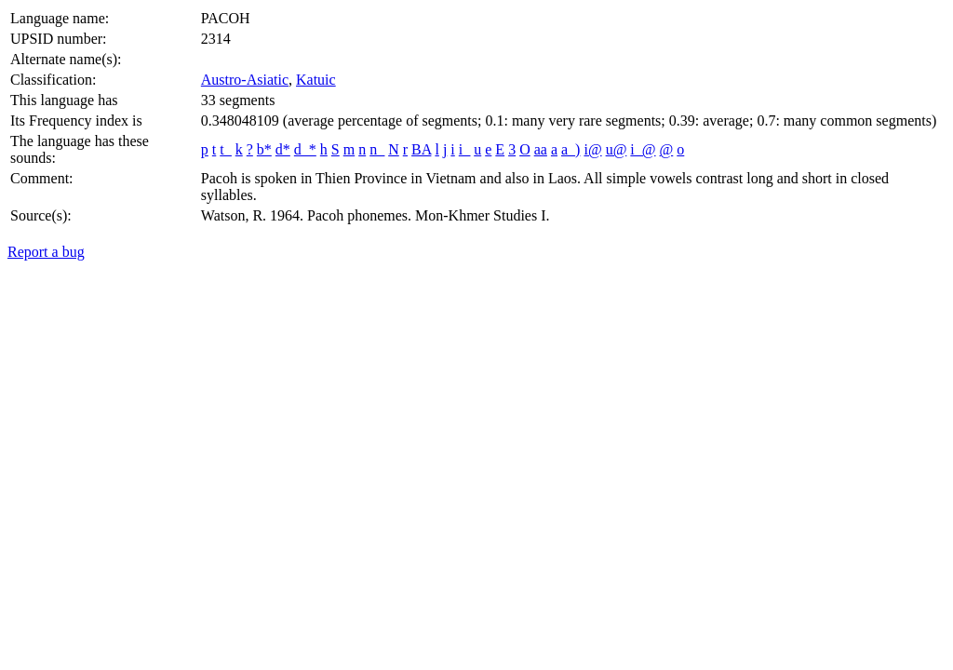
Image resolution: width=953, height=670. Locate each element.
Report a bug (46, 252)
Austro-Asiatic (245, 79)
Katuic (316, 79)
